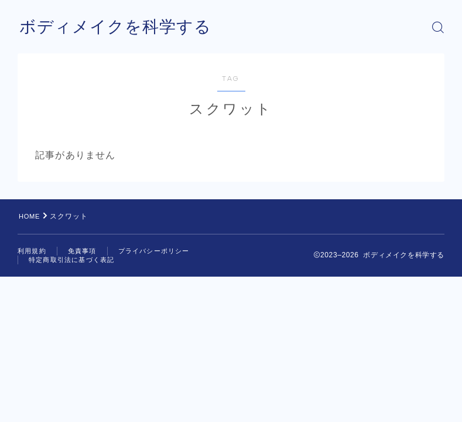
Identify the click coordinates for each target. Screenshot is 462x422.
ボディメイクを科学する (121, 27)
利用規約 (32, 250)
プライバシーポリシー (154, 250)
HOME (31, 216)
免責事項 (82, 250)
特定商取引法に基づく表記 (71, 259)
